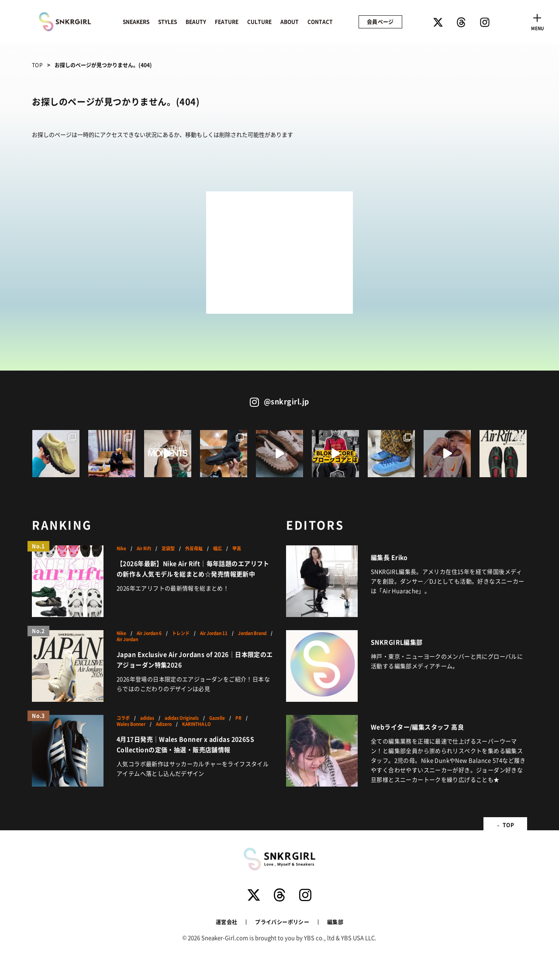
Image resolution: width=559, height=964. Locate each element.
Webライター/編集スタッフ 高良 (417, 726)
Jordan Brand (252, 633)
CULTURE (259, 21)
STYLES (167, 21)
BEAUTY (196, 21)
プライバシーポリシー (282, 922)
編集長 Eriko (389, 557)
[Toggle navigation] (537, 20)
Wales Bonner (131, 724)
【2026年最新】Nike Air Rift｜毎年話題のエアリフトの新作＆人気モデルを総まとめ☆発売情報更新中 (193, 568)
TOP (37, 65)
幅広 (217, 548)
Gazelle (217, 718)
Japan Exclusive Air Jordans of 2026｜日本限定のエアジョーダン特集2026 (195, 659)
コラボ (123, 718)
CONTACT (320, 21)
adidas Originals (182, 718)
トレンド (181, 633)
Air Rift (144, 548)
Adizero (164, 724)
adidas (147, 718)
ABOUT (289, 21)
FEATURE (226, 21)
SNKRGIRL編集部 (397, 642)
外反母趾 (194, 548)
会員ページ (380, 21)
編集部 (335, 922)
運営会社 (226, 922)
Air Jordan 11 (214, 633)
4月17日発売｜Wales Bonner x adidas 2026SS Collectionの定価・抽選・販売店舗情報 (185, 744)
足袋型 (168, 548)
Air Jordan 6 (149, 633)
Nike (121, 548)
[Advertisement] (279, 252)
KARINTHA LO (196, 724)
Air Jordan (127, 639)
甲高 (236, 548)
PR (238, 718)
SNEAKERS (136, 21)
